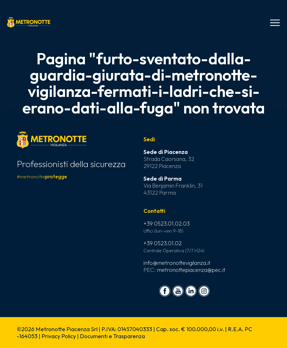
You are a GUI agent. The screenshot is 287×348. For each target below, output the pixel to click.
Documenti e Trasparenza (112, 336)
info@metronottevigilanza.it (177, 262)
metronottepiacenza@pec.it (191, 269)
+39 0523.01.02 (163, 243)
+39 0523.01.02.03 (167, 223)
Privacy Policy (58, 336)
